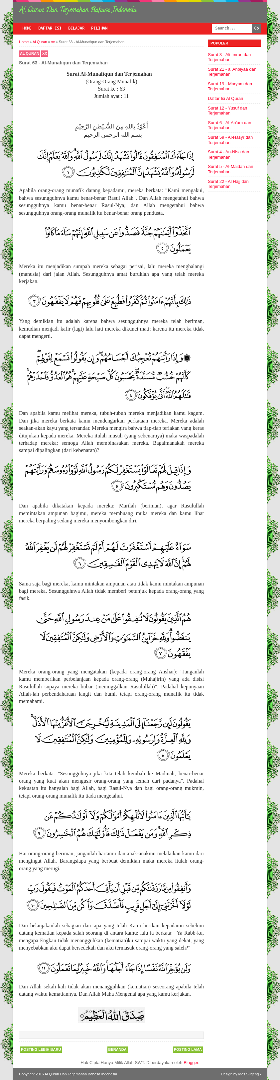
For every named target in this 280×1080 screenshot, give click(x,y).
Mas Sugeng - (249, 1074)
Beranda (117, 1049)
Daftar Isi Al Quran (225, 98)
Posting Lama (188, 1049)
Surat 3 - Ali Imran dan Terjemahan (229, 57)
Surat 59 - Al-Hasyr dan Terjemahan (230, 140)
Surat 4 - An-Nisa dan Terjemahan (228, 154)
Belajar (76, 28)
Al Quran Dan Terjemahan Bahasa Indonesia (77, 11)
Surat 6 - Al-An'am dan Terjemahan (229, 125)
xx (44, 53)
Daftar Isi (50, 28)
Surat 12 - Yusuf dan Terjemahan (227, 111)
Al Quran (29, 53)
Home (27, 28)
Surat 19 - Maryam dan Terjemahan (230, 86)
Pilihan (99, 28)
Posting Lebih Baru (41, 1049)
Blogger (191, 1062)
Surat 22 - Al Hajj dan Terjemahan (228, 184)
